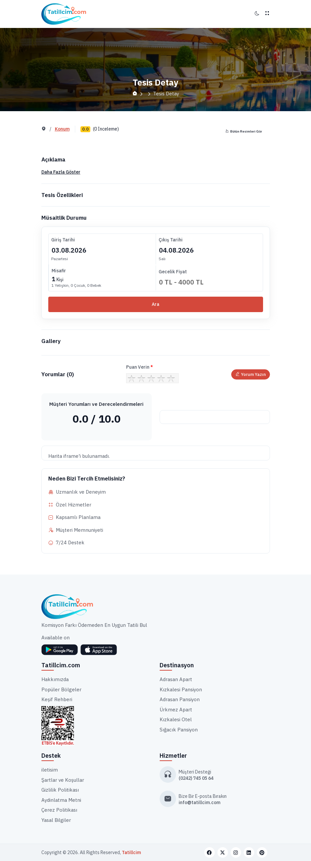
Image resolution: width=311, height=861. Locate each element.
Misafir (59, 271)
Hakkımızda (55, 679)
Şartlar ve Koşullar (62, 780)
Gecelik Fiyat (173, 272)
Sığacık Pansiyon (179, 729)
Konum (62, 129)
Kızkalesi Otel (176, 719)
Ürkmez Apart (176, 709)
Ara (155, 304)
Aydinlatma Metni (61, 800)
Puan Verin (139, 367)
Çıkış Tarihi (171, 240)
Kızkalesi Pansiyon (181, 689)
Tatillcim (131, 852)
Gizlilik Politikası (60, 790)
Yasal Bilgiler (56, 820)
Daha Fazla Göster (60, 172)
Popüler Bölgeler (61, 689)
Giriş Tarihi (63, 240)
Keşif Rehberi (56, 699)
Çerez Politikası (59, 810)
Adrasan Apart (176, 679)
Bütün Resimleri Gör (244, 131)
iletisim (49, 770)
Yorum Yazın (250, 374)
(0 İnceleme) (106, 129)
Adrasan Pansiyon (180, 699)
